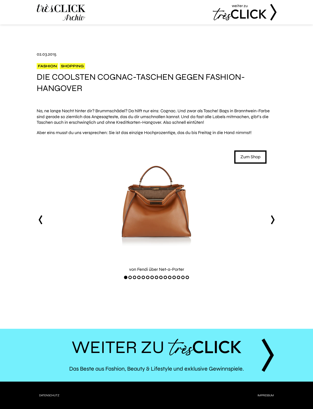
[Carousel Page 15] (187, 277)
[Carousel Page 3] (134, 277)
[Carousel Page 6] (147, 277)
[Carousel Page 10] (165, 277)
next (272, 219)
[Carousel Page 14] (183, 277)
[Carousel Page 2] (130, 277)
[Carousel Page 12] (174, 277)
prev (40, 219)
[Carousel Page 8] (156, 277)
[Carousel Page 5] (143, 277)
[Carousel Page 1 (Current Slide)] (125, 277)
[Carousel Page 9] (161, 277)
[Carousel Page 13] (178, 277)
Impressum (265, 395)
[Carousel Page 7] (152, 277)
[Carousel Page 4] (139, 277)
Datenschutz (49, 395)
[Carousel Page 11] (169, 277)
